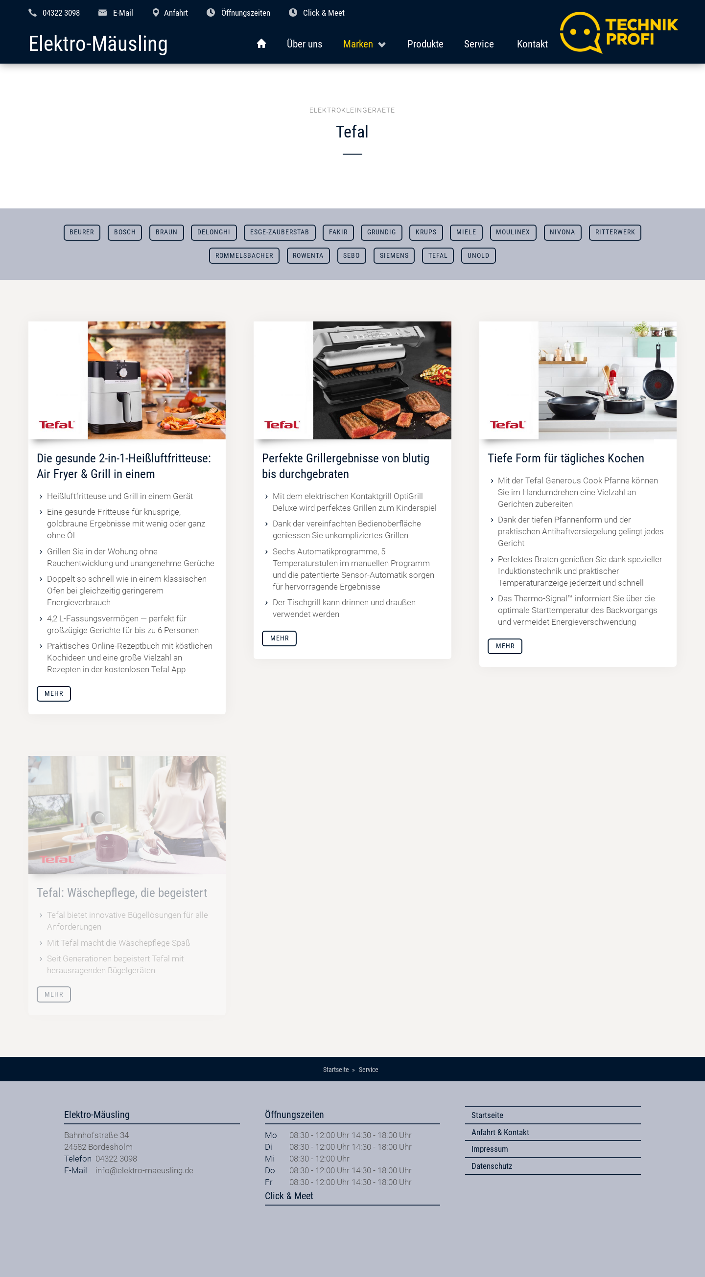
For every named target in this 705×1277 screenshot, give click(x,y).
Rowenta (308, 255)
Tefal (438, 255)
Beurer (82, 232)
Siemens (394, 255)
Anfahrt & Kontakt (500, 1132)
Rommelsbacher (244, 255)
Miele (466, 232)
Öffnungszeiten (245, 13)
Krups (426, 232)
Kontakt (532, 44)
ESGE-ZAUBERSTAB (279, 232)
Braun (167, 232)
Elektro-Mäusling (98, 44)
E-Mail (123, 13)
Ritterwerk (615, 232)
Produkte (425, 44)
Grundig (381, 232)
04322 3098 (61, 13)
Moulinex (513, 232)
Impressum (489, 1149)
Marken (358, 44)
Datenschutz (491, 1166)
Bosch (125, 232)
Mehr (54, 693)
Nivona (562, 232)
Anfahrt (176, 13)
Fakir (338, 232)
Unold (479, 255)
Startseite (487, 1115)
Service (479, 44)
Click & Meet (324, 13)
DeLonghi (214, 232)
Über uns (305, 44)
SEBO (351, 255)
